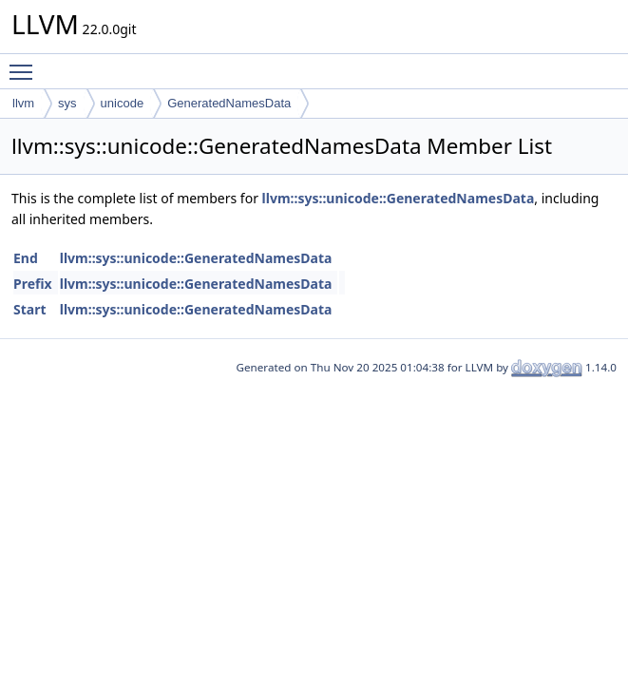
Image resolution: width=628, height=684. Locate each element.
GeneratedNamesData (229, 103)
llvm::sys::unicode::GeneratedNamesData (398, 198)
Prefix (32, 284)
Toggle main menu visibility (26, 63)
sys (67, 103)
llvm (23, 103)
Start (30, 309)
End (25, 258)
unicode (122, 103)
